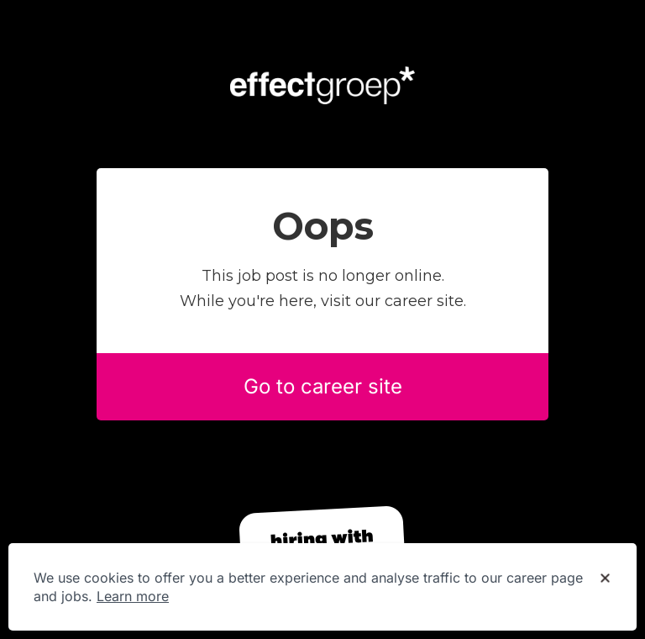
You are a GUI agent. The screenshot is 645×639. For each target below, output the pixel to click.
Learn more (133, 596)
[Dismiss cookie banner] (605, 578)
